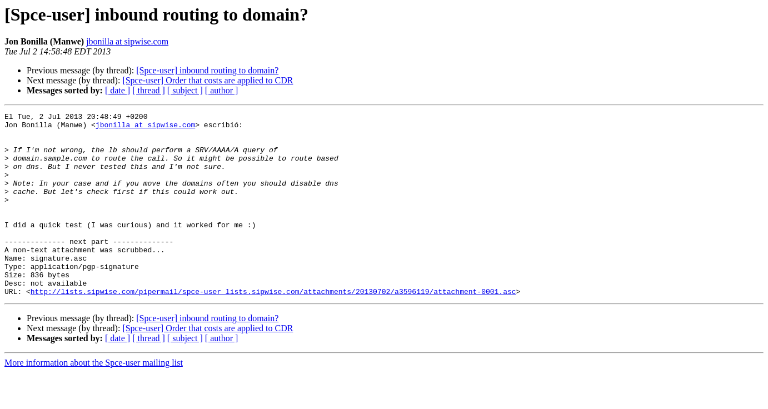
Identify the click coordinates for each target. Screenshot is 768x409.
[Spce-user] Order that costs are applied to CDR (207, 80)
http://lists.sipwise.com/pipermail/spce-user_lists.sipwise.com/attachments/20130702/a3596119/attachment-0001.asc (273, 328)
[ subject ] (185, 90)
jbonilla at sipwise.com (127, 41)
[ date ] (117, 90)
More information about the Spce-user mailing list (93, 399)
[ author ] (221, 90)
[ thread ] (148, 90)
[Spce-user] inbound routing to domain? (207, 70)
